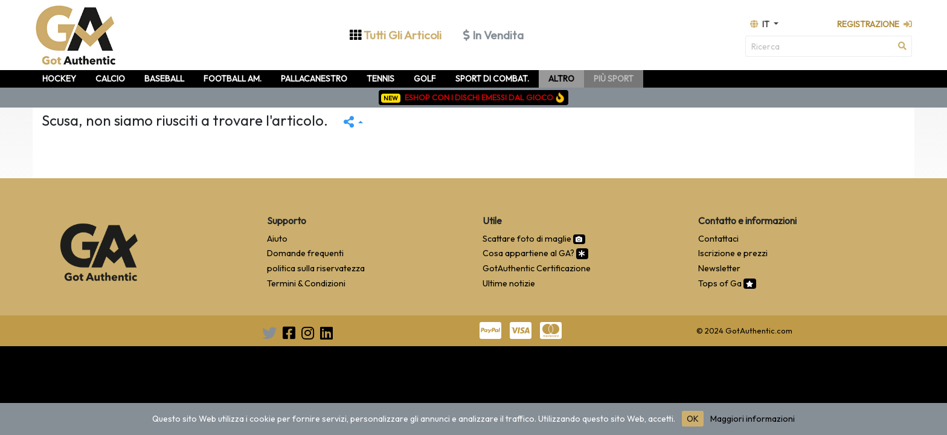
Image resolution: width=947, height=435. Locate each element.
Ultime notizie (509, 283)
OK (693, 418)
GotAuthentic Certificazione (537, 268)
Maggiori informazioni (752, 418)
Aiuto (277, 238)
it (760, 24)
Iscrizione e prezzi (733, 253)
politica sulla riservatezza (316, 268)
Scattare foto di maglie (534, 238)
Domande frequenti (305, 253)
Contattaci (718, 238)
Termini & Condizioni (306, 283)
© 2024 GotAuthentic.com (744, 330)
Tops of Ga (727, 283)
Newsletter (719, 268)
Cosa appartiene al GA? (535, 253)
